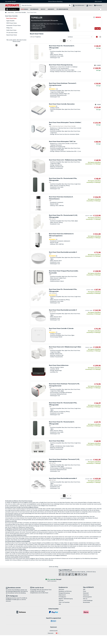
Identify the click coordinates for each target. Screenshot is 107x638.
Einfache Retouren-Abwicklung (55, 1)
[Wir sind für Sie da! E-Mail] (41, 588)
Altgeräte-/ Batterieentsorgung (66, 598)
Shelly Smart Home (11, 30)
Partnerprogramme (87, 596)
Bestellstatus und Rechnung (65, 591)
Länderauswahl (53, 630)
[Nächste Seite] (70, 40)
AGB (84, 589)
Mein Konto (61, 589)
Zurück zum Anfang (53, 566)
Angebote (51, 9)
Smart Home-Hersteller (20, 12)
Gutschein (61, 600)
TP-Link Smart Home (11, 32)
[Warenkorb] (98, 5)
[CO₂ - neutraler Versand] (53, 579)
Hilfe (96, 1)
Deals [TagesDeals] (24, 9)
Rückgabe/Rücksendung (64, 593)
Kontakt (100, 1)
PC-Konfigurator (62, 9)
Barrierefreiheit (86, 602)
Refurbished (34, 9)
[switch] (100, 9)
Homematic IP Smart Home (13, 25)
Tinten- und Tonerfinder (64, 602)
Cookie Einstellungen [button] (88, 600)
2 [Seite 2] (67, 40)
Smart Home (11, 12)
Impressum (53, 627)
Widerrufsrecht (62, 595)
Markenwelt (85, 593)
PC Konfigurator (62, 596)
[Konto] (89, 5)
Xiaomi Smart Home (11, 35)
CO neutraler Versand (10, 1)
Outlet (43, 9)
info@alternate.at (34, 592)
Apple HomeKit (10, 20)
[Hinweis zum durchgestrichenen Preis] (95, 65)
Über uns (85, 598)
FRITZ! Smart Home (11, 23)
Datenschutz (86, 595)
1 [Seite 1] (64, 40)
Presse (84, 591)
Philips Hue (9, 27)
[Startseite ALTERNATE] (12, 5)
